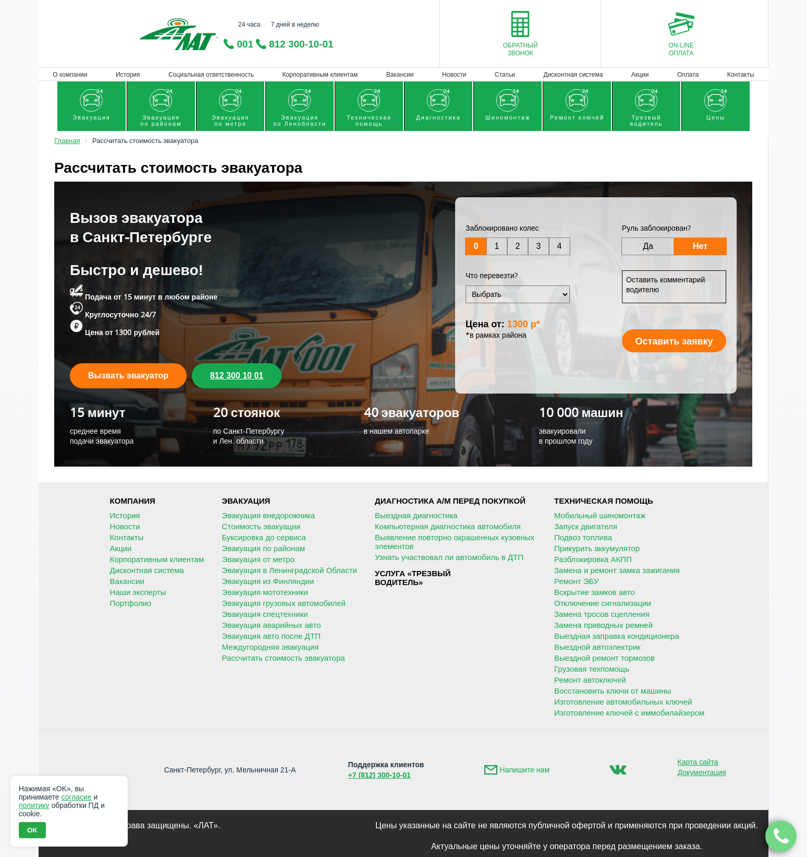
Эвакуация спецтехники (265, 614)
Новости (454, 74)
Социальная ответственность (211, 74)
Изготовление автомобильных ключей (623, 701)
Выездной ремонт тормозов (604, 657)
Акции (640, 74)
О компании (70, 74)
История (128, 74)
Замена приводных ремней (603, 625)
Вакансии (400, 74)
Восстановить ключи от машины (612, 690)
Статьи (505, 74)
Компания (132, 500)
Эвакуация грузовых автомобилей (284, 603)
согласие (76, 797)
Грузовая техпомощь (591, 668)
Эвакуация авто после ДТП (271, 636)
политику (34, 805)
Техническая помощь (603, 500)
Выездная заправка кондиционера (616, 636)
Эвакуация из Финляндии (268, 581)
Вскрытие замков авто (594, 592)
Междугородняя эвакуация (270, 646)
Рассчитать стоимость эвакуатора (283, 657)
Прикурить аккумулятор (597, 548)
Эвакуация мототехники (265, 592)
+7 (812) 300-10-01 (379, 775)
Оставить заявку (674, 341)
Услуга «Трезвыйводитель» (412, 578)
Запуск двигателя (585, 526)
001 (245, 44)
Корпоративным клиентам (320, 74)
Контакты (740, 74)
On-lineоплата (681, 49)
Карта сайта (698, 762)
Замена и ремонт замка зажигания (617, 570)
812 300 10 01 (236, 375)
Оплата (688, 74)
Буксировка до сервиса (264, 537)
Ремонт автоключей (590, 679)
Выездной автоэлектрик (597, 646)
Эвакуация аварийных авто (271, 625)
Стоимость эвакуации (261, 526)
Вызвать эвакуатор (128, 375)
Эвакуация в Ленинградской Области (289, 570)
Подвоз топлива (583, 537)
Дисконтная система (573, 74)
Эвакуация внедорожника (268, 515)
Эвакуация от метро (258, 559)
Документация (702, 772)
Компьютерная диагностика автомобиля (448, 526)
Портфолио (131, 603)
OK (32, 830)
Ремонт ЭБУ (576, 581)
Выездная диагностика (416, 515)
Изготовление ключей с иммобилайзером (629, 712)
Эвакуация (246, 500)
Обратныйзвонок (520, 49)
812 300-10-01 (301, 44)
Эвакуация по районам (263, 548)
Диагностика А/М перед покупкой (450, 500)
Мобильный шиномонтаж (599, 515)
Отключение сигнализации (602, 603)
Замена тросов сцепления (602, 614)
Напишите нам (524, 770)
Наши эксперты (138, 592)
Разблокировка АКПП (593, 559)
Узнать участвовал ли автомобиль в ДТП (449, 557)
